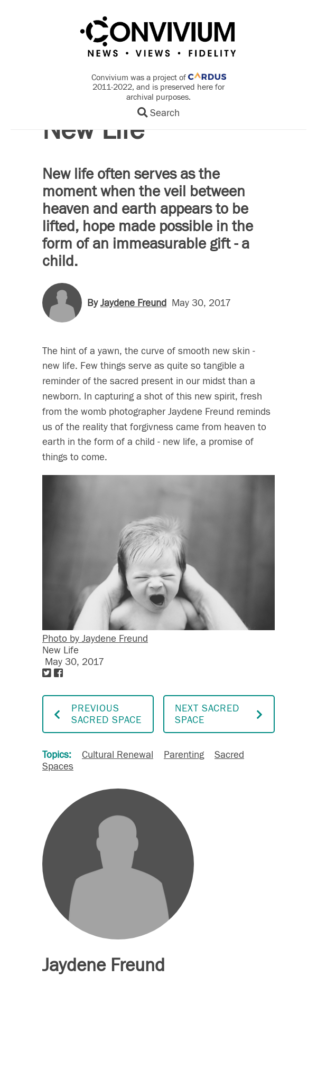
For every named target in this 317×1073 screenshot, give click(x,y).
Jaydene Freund (133, 303)
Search (158, 113)
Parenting (184, 755)
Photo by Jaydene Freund (95, 638)
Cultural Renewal (117, 755)
